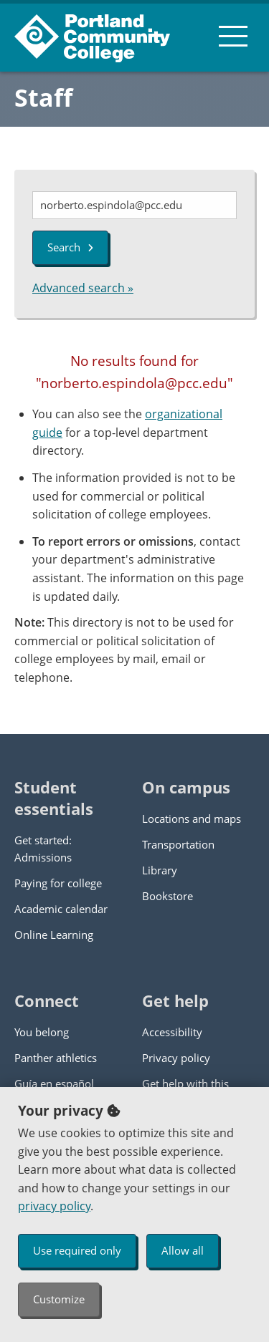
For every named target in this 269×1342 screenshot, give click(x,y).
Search (70, 247)
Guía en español (54, 1083)
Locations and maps (191, 818)
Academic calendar (61, 909)
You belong (41, 1032)
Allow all (182, 1250)
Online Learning (53, 934)
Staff (43, 97)
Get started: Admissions (43, 848)
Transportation (178, 844)
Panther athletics (55, 1058)
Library (159, 870)
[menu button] (233, 36)
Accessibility (172, 1032)
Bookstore (167, 896)
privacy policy (54, 1206)
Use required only (77, 1250)
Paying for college (58, 883)
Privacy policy (176, 1058)
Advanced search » (82, 288)
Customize (59, 1299)
